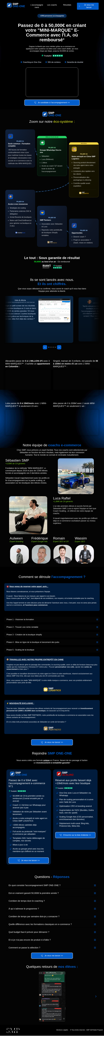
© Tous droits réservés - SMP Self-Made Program (86, 1035)
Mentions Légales (62, 1035)
